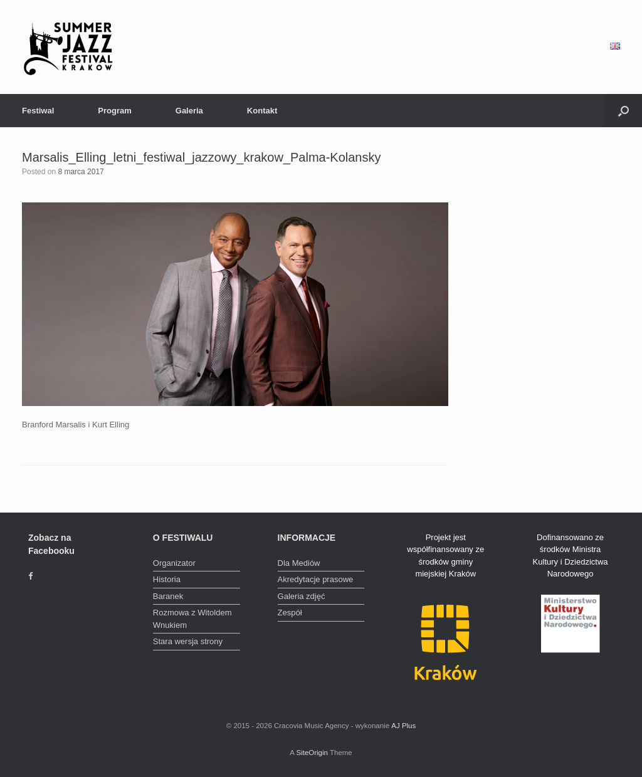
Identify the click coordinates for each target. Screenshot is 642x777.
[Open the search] (623, 110)
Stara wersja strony (188, 641)
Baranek (168, 596)
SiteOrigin (312, 752)
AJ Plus (403, 725)
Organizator (174, 563)
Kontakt (262, 110)
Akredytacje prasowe (316, 579)
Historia (167, 579)
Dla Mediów (299, 563)
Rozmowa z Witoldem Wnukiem (192, 619)
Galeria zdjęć (301, 596)
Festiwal (38, 110)
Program (114, 110)
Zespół (290, 612)
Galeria (189, 110)
